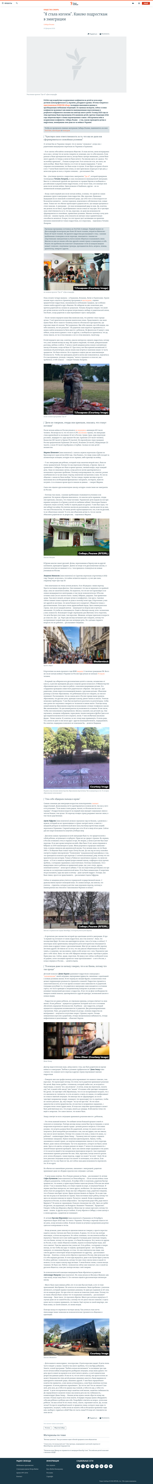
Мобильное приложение (25, 1465)
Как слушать (50, 1465)
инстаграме (87, 300)
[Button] (92, 34)
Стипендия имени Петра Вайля (27, 1469)
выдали (80, 671)
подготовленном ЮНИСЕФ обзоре (57, 105)
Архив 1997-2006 (22, 1473)
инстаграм (56, 131)
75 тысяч (101, 674)
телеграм (66, 131)
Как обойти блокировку (54, 1469)
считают (95, 804)
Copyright (49, 1476)
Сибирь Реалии (49, 24)
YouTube (48, 131)
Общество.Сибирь (51, 10)
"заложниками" (50, 976)
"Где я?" (87, 176)
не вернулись (81, 430)
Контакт (19, 1476)
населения (82, 433)
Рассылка (49, 1473)
